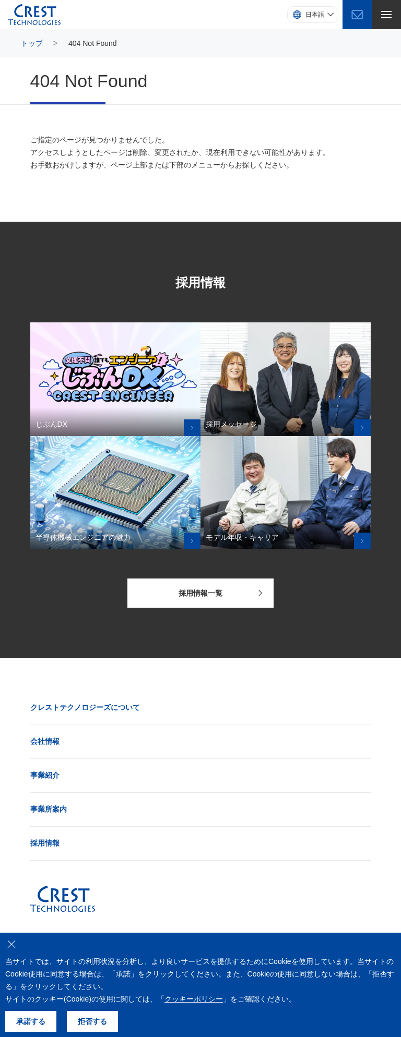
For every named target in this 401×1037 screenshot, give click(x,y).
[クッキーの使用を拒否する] (11, 944)
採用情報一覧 (221, 593)
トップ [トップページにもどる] (32, 43)
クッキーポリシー (193, 999)
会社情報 (45, 741)
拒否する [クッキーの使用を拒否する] (92, 1021)
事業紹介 (45, 775)
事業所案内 (48, 809)
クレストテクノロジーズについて (85, 707)
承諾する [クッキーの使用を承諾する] (30, 1021)
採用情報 (45, 843)
